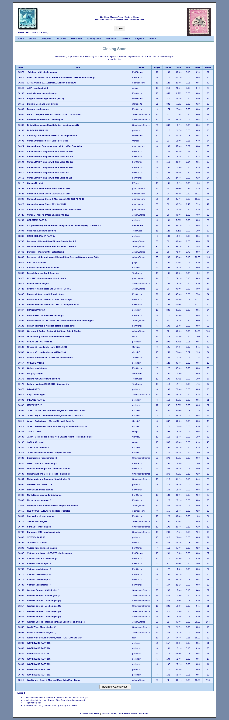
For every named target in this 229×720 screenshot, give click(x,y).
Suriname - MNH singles (39, 527)
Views (208, 67)
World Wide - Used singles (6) (42, 627)
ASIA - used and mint (37, 88)
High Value (111, 39)
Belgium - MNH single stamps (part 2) (45, 98)
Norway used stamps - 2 (39, 500)
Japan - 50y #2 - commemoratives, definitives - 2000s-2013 (55, 415)
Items (168, 67)
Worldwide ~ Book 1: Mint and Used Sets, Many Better (53, 680)
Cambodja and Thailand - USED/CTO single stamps (52, 135)
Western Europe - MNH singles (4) (43, 595)
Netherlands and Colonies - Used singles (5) (48, 479)
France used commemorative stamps (45, 315)
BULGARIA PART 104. (38, 130)
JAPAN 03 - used (35, 442)
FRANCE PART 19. (36, 310)
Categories (46, 39)
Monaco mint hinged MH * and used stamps (48, 468)
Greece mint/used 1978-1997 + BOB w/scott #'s (50, 357)
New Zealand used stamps (40, 490)
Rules (152, 39)
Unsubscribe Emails (127, 713)
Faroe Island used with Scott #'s (43, 273)
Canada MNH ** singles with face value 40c (48, 172)
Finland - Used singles (38, 283)
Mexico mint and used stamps (42, 463)
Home (21, 39)
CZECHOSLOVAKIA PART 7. (41, 236)
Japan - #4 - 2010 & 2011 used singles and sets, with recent (56, 410)
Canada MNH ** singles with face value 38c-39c (50, 167)
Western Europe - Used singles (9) (44, 616)
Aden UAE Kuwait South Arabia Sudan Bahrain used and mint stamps (61, 77)
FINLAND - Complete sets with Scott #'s (46, 278)
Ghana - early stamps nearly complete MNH (48, 336)
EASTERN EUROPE (36, 262)
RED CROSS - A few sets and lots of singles (48, 511)
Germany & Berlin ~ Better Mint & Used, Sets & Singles (54, 331)
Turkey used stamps (37, 542)
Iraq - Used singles (36, 394)
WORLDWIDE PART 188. (39, 659)
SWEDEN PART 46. (36, 537)
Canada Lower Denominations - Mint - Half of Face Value (54, 146)
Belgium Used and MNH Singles (42, 104)
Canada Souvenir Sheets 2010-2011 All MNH (48, 194)
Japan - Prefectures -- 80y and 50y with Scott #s (50, 421)
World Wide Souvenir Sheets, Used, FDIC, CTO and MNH (55, 638)
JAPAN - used (34, 431)
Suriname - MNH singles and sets (43, 532)
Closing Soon (94, 39)
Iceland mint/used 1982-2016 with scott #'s (48, 384)
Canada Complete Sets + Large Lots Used (47, 141)
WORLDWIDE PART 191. (39, 675)
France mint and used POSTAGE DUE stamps (49, 299)
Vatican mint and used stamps (42, 548)
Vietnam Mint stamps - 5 (39, 563)
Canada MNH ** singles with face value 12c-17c (50, 151)
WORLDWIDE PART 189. (39, 664)
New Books (76, 39)
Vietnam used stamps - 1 (39, 569)
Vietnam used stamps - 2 (39, 574)
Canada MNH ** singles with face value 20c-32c (50, 156)
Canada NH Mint (35, 183)
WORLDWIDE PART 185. (39, 643)
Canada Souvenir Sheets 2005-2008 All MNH (48, 188)
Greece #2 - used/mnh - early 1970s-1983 (47, 347)
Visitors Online (108, 713)
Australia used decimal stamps (42, 93)
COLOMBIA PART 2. (37, 220)
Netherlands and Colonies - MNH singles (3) (48, 474)
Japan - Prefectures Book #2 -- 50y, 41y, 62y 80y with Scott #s (57, 426)
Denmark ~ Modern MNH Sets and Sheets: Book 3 (51, 246)
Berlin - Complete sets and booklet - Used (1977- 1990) (53, 114)
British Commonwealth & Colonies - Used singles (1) (53, 125)
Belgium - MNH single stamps (42, 72)
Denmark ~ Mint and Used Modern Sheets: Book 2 (51, 241)
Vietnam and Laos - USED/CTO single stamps (49, 553)
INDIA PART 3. (34, 389)
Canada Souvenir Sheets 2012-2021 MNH (47, 204)
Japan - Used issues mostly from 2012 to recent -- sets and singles (60, 437)
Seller (141, 67)
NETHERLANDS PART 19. (39, 484)
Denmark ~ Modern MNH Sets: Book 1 (45, 252)
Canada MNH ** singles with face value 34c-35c (50, 162)
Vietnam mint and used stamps (42, 558)
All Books (61, 39)
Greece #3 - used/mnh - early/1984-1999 (46, 352)
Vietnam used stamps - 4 (39, 585)
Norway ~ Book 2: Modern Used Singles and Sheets (52, 505)
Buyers (139, 39)
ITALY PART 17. (34, 405)
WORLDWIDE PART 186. (39, 648)
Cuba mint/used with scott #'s (41, 231)
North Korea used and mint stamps (44, 495)
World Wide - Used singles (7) (42, 632)
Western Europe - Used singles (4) (44, 606)
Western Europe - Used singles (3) (44, 600)
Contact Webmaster (90, 713)
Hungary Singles (35, 373)
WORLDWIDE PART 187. (39, 653)
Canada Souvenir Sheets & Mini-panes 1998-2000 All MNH (55, 199)
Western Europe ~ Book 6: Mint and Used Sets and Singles (56, 622)
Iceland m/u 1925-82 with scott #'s (43, 379)
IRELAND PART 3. (36, 400)
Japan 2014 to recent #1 (39, 447)
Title (78, 67)
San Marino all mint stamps (41, 516)
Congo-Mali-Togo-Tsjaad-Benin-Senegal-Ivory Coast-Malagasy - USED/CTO (64, 225)
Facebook (144, 713)
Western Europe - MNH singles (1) (43, 590)
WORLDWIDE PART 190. (39, 669)
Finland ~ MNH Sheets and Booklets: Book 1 (49, 289)
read (27, 32)
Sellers (125, 39)
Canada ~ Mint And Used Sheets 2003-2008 (48, 215)
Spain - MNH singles (37, 521)
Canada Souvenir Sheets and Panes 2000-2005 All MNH (54, 209)
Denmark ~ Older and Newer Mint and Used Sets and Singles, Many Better (63, 257)
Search (32, 39)
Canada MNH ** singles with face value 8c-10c (50, 178)
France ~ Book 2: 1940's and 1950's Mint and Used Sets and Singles (60, 320)
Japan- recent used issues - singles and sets (49, 452)
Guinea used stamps (37, 368)
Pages (157, 67)
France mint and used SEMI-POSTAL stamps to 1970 (53, 304)
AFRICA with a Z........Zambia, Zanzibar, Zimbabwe (51, 83)
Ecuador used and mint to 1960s (43, 267)
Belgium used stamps (38, 109)
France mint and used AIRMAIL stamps (46, 294)
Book (20, 67)
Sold (178, 67)
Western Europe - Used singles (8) (44, 611)
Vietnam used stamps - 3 (39, 579)
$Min (188, 67)
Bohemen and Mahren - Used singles (45, 119)
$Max (197, 67)
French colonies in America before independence (51, 326)
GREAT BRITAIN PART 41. (40, 342)
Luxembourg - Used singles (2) (42, 458)
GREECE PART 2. (35, 363)
